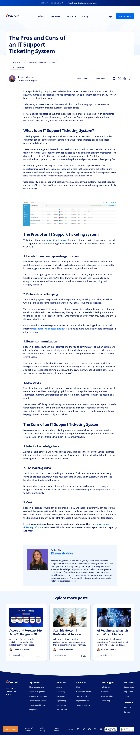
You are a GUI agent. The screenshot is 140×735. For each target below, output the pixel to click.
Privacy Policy (43, 729)
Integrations (34, 710)
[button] (41, 16)
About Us (127, 707)
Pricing (85, 16)
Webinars (104, 691)
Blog (78, 687)
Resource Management (38, 696)
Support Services (83, 705)
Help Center (105, 687)
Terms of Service (28, 729)
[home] (12, 16)
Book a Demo (125, 16)
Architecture (61, 705)
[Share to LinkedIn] (114, 78)
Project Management (37, 691)
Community (105, 700)
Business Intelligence (37, 705)
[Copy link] (130, 78)
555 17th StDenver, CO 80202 (11, 691)
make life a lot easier (56, 240)
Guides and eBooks (83, 691)
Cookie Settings (10, 729)
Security (71, 729)
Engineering (61, 700)
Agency (59, 687)
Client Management (36, 687)
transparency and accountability (48, 328)
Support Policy (57, 729)
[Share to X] (119, 78)
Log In (110, 16)
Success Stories (82, 696)
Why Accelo (72, 16)
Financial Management (38, 700)
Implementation (82, 700)
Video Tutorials (107, 696)
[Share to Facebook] (125, 78)
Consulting (60, 691)
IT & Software (61, 710)
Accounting (60, 696)
